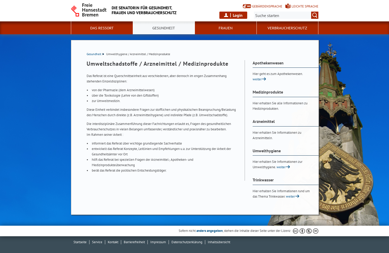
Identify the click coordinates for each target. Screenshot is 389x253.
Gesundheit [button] (163, 28)
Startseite (80, 242)
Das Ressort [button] (102, 28)
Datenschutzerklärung (186, 242)
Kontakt (113, 242)
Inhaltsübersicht (219, 242)
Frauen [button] (226, 28)
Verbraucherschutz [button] (287, 28)
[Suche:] (286, 15)
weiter (257, 79)
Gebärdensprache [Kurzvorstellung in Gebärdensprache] (267, 6)
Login (238, 15)
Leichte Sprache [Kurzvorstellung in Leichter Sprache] (305, 6)
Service (97, 242)
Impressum (158, 242)
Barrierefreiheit (134, 242)
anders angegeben (209, 231)
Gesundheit (95, 54)
